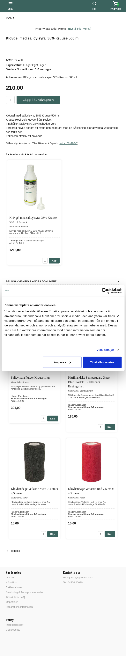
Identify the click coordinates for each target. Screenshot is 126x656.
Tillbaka (13, 550)
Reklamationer (14, 587)
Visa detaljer (105, 349)
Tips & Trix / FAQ (15, 597)
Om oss (10, 577)
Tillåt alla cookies (102, 362)
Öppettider (12, 601)
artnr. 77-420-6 (68, 143)
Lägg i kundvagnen (38, 100)
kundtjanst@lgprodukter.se (78, 577)
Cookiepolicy (13, 629)
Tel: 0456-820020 (73, 582)
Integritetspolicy (14, 624)
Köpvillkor (11, 582)
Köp (54, 260)
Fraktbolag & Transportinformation (25, 592)
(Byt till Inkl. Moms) (79, 28)
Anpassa (62, 362)
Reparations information (19, 606)
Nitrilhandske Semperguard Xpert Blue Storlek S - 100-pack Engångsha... (89, 382)
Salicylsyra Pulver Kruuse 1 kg (30, 377)
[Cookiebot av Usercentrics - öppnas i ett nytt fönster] (104, 291)
